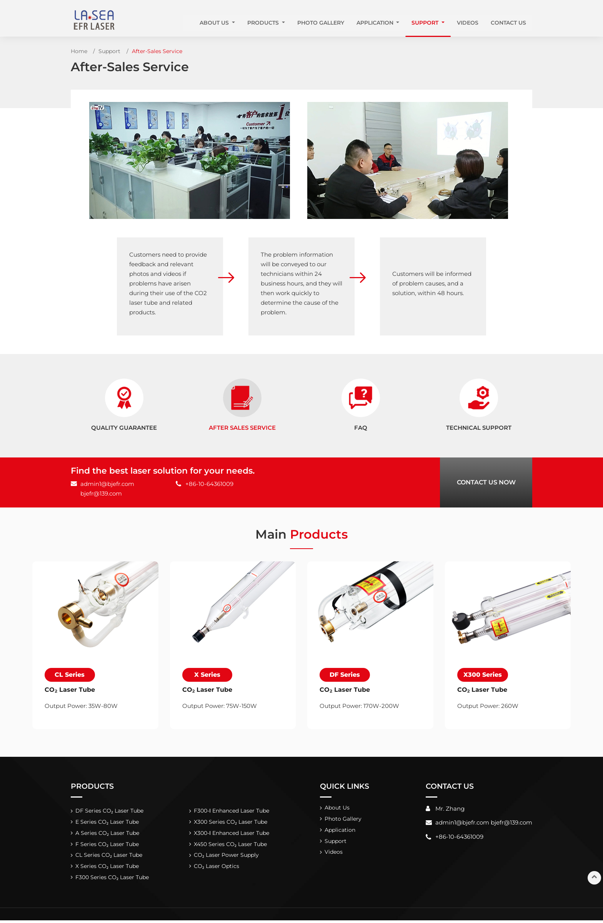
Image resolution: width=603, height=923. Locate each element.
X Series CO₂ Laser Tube (107, 868)
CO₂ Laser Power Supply (226, 857)
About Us (337, 808)
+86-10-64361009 (209, 483)
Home (79, 51)
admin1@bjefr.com (107, 483)
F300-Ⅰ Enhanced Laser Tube (231, 811)
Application (340, 831)
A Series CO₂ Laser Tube (107, 834)
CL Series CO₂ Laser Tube (109, 857)
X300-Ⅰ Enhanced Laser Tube (231, 834)
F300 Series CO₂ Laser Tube (112, 879)
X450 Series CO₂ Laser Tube (230, 845)
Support (109, 51)
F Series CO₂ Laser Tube (107, 845)
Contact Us (508, 22)
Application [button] (375, 22)
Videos (467, 22)
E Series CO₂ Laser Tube (107, 823)
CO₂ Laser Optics (216, 868)
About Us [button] (215, 22)
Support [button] (425, 22)
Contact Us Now (486, 482)
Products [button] (263, 22)
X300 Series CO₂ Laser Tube (230, 823)
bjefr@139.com (101, 493)
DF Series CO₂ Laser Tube (109, 811)
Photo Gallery (320, 22)
